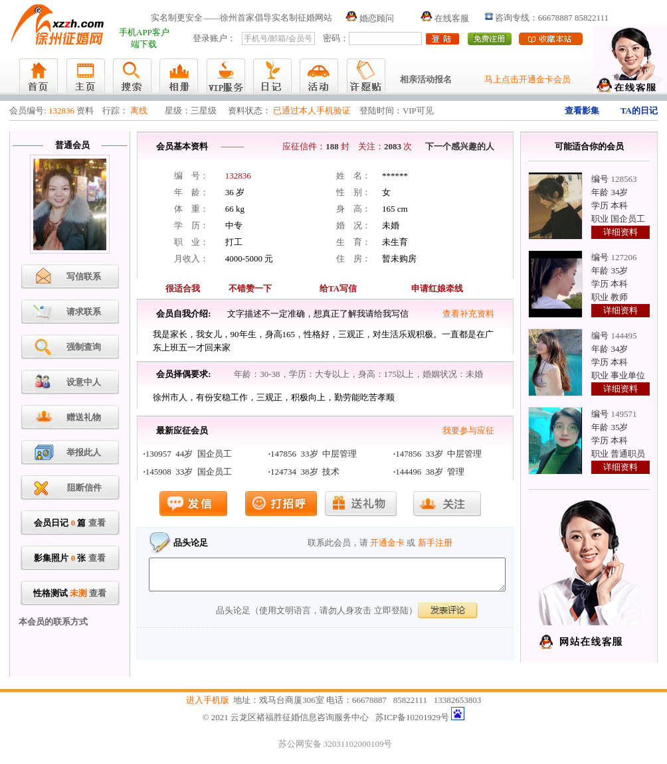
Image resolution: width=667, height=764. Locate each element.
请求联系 (83, 312)
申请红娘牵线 (437, 288)
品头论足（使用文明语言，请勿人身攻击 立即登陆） (316, 616)
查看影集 (582, 110)
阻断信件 (84, 488)
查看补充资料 (468, 314)
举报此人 (83, 452)
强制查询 (83, 347)
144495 (623, 336)
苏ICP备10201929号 (412, 717)
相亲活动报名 (426, 79)
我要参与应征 (468, 430)
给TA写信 (338, 288)
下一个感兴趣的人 (459, 146)
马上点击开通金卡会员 (527, 79)
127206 (623, 257)
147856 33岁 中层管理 (313, 454)
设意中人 (83, 382)
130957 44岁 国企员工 (188, 454)
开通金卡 (387, 543)
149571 (623, 414)
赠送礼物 (83, 417)
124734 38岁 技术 (304, 472)
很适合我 (182, 288)
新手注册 (435, 543)
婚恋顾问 (369, 18)
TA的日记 (639, 110)
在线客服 (445, 18)
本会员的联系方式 (53, 622)
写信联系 (83, 276)
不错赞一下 (250, 288)
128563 (623, 179)
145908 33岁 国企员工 (188, 472)
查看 (97, 523)
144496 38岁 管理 (429, 472)
